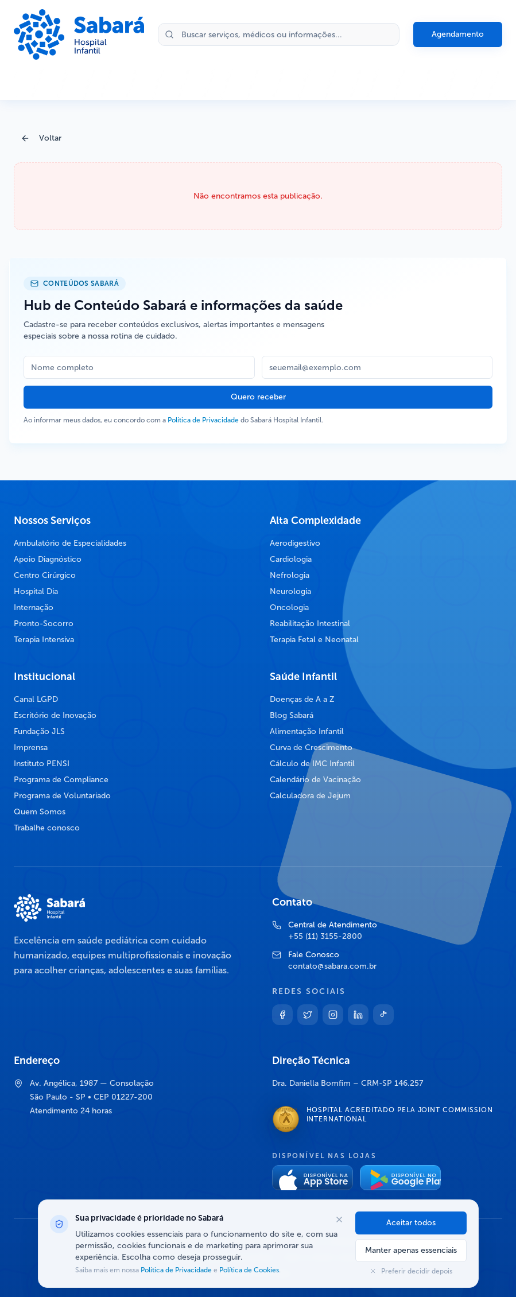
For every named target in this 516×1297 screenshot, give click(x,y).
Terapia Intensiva (44, 639)
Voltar (41, 138)
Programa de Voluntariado (62, 796)
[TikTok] (383, 1014)
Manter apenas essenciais (411, 1250)
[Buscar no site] (278, 34)
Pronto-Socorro (43, 623)
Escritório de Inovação (55, 715)
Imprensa (31, 747)
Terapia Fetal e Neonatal (314, 639)
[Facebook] (282, 1014)
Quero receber (258, 397)
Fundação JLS (39, 731)
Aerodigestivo (295, 543)
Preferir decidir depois (411, 1271)
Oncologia (289, 607)
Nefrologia (289, 575)
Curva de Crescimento (311, 747)
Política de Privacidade (203, 420)
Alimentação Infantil (307, 731)
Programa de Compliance (61, 780)
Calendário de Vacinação (315, 780)
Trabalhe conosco (47, 828)
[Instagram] (333, 1014)
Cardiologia (291, 559)
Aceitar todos (411, 1223)
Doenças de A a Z (302, 699)
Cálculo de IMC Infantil (312, 763)
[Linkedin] (358, 1014)
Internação (33, 607)
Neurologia (290, 591)
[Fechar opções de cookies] (339, 1219)
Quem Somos (39, 812)
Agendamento (458, 34)
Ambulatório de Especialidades (70, 543)
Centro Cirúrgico (45, 575)
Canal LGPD (36, 699)
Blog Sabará (291, 715)
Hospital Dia (36, 591)
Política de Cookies (248, 1270)
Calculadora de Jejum (310, 796)
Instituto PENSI (41, 763)
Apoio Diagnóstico (48, 559)
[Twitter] (307, 1014)
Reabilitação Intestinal (310, 623)
